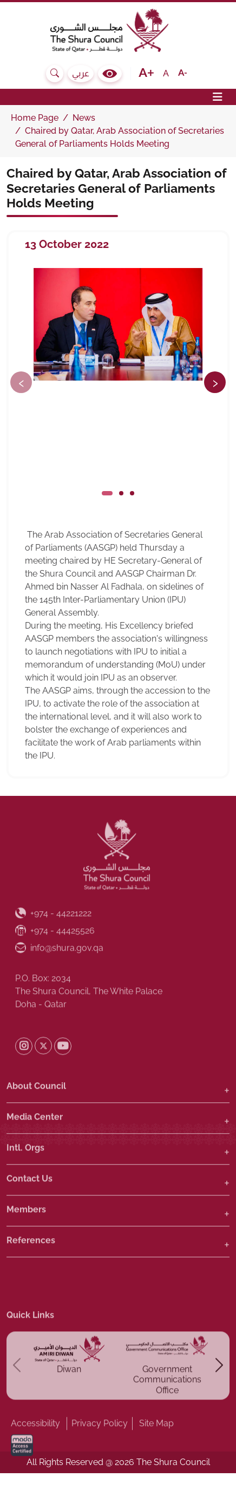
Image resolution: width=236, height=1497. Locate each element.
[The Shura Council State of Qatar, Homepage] (118, 30)
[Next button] (215, 382)
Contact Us (29, 1202)
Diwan (69, 1393)
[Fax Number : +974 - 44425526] (55, 954)
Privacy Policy (99, 1446)
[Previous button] (21, 382)
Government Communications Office (167, 1403)
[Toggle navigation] (118, 97)
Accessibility (35, 1446)
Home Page (34, 118)
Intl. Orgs (25, 1171)
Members (26, 1232)
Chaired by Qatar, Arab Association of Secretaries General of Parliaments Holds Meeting (116, 188)
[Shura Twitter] (43, 1069)
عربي (80, 73)
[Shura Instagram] (23, 1069)
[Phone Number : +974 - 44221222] (53, 937)
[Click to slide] (107, 493)
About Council (36, 1109)
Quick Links (30, 1338)
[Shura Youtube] (62, 1069)
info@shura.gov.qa (59, 971)
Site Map (156, 1446)
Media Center (34, 1140)
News (84, 118)
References (30, 1263)
